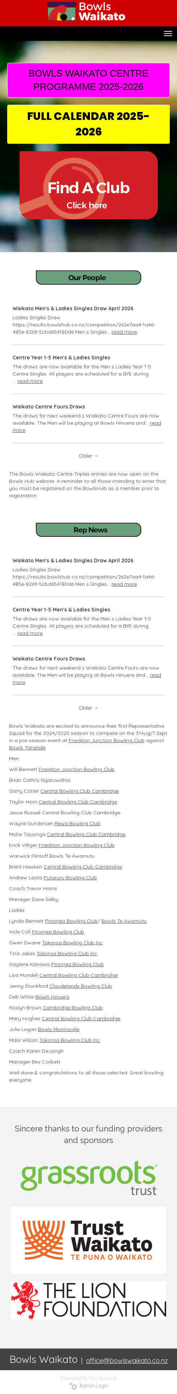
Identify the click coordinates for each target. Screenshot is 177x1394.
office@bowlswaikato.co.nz (127, 1360)
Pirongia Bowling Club (71, 921)
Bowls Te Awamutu (124, 921)
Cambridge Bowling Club (73, 1007)
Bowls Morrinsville (58, 1029)
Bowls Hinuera (52, 996)
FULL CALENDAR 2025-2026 (88, 124)
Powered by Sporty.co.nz (88, 1378)
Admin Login (88, 1386)
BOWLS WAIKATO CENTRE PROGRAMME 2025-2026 (88, 80)
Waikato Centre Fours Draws (49, 406)
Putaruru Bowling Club (70, 877)
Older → (89, 456)
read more (124, 332)
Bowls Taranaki (27, 747)
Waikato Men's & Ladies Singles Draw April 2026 (73, 308)
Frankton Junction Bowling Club (106, 740)
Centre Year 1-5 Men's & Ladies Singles (61, 357)
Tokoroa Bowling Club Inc (72, 942)
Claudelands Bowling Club (80, 986)
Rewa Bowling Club (77, 823)
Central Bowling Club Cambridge (79, 791)
